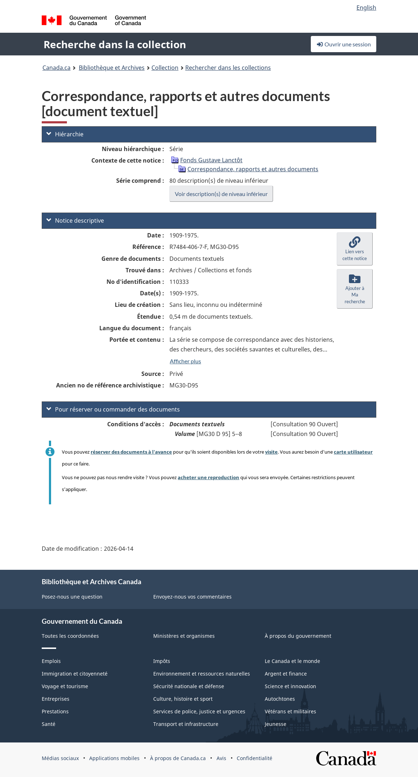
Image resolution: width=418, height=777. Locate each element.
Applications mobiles (114, 758)
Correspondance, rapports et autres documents (252, 169)
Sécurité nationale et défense (188, 686)
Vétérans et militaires (290, 711)
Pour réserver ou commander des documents (113, 409)
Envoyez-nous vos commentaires (192, 596)
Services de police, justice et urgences (199, 711)
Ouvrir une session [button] (343, 44)
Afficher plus (185, 361)
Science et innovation (290, 686)
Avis (221, 758)
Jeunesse (275, 724)
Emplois (51, 661)
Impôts (161, 661)
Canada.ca (56, 68)
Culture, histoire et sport (183, 698)
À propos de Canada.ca (178, 758)
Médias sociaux (60, 758)
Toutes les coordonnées (70, 635)
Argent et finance (286, 673)
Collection (164, 68)
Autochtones (280, 698)
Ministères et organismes (184, 635)
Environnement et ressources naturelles (201, 673)
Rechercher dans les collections (228, 68)
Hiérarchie (64, 134)
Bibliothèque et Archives (112, 68)
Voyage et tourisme (65, 686)
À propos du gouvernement (298, 635)
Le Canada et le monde (292, 661)
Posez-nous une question (72, 596)
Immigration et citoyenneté (75, 673)
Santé (48, 724)
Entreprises (55, 698)
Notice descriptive (75, 220)
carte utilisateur (353, 452)
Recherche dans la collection (115, 44)
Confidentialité (254, 758)
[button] (355, 248)
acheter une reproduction (208, 477)
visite (271, 452)
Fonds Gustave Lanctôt (211, 160)
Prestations (55, 711)
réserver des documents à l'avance (131, 452)
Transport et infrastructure (185, 724)
